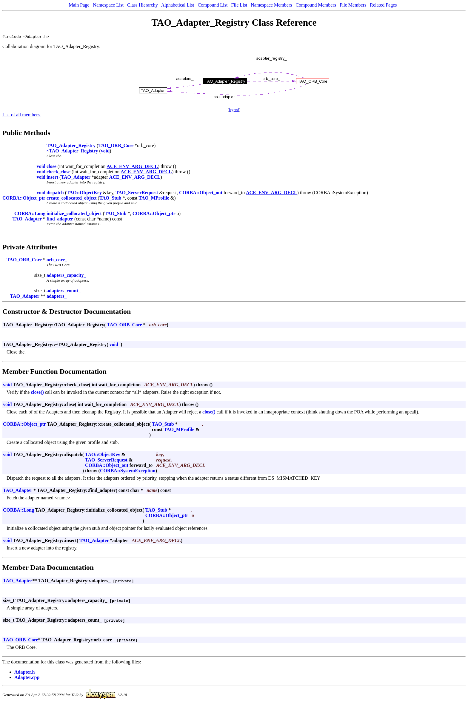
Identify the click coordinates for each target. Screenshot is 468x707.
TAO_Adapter (75, 177)
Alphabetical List (177, 4)
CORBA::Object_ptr (23, 198)
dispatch (55, 193)
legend (234, 110)
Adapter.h (24, 672)
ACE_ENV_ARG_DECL (132, 167)
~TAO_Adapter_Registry (72, 151)
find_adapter (60, 219)
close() (37, 393)
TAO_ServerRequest (137, 193)
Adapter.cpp (26, 678)
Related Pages (383, 4)
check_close (58, 172)
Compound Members (315, 4)
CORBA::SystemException (128, 471)
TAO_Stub (110, 198)
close (51, 167)
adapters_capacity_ (66, 276)
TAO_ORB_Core (115, 146)
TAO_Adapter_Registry (71, 146)
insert (52, 177)
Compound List (212, 4)
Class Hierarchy (142, 4)
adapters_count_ (64, 291)
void (105, 151)
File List (239, 4)
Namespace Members (271, 4)
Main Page (79, 4)
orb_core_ (57, 260)
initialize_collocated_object (74, 214)
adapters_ (57, 297)
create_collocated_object (72, 198)
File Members (353, 4)
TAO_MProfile (153, 198)
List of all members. (21, 115)
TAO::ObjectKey (84, 193)
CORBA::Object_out (200, 193)
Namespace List (108, 4)
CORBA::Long (29, 214)
